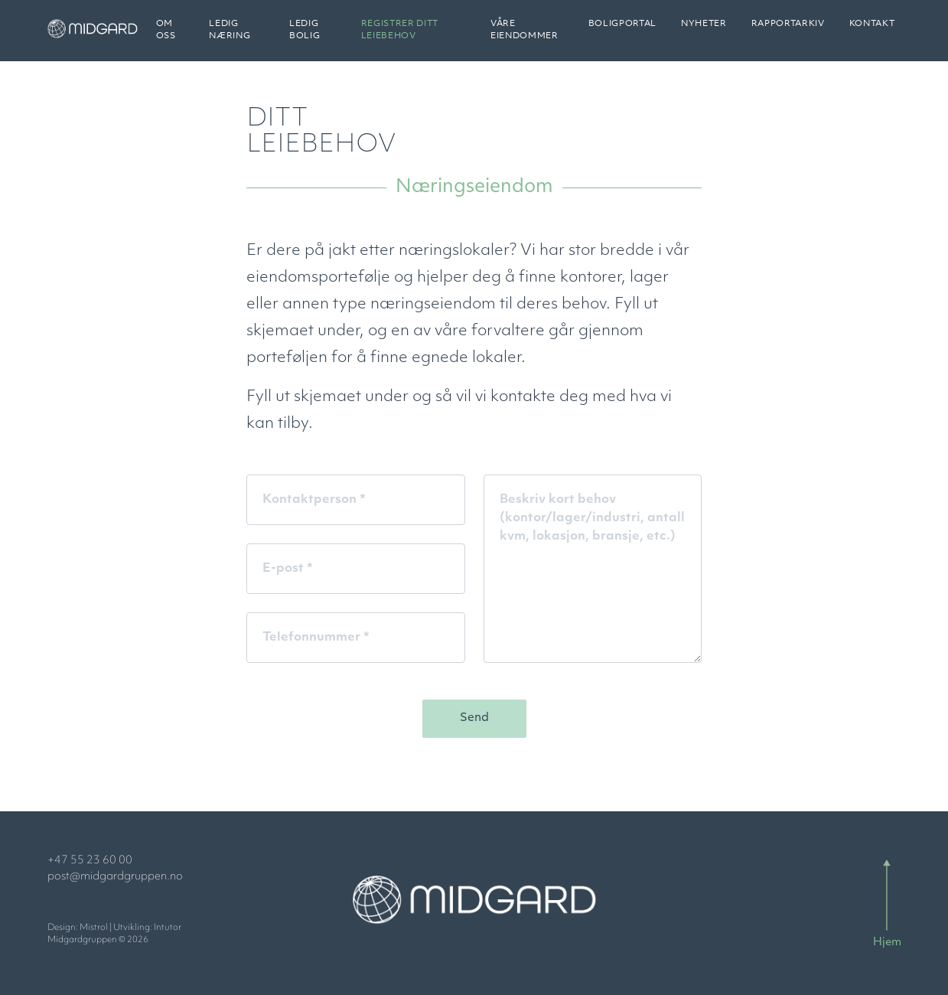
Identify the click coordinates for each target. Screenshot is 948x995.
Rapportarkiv (788, 30)
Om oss (195, 36)
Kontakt (872, 30)
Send (474, 718)
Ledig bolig (324, 36)
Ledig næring (255, 36)
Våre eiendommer (530, 36)
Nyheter (704, 30)
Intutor (167, 928)
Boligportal (622, 30)
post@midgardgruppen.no (115, 876)
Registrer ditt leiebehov (415, 36)
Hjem (887, 942)
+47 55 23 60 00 (89, 860)
